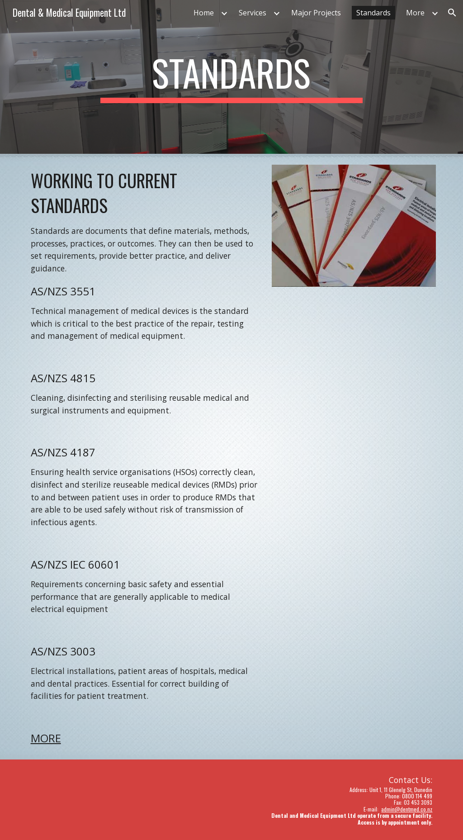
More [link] (415, 13)
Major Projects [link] (316, 13)
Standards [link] (373, 13)
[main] (231, 77)
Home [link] (204, 13)
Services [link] (252, 13)
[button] (452, 13)
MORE (46, 738)
